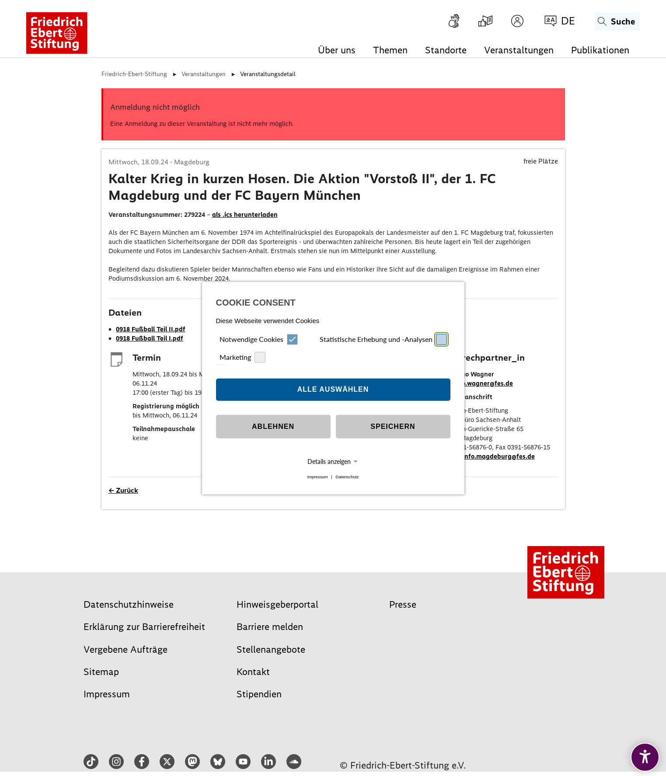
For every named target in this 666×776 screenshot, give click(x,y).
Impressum (317, 476)
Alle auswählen (333, 389)
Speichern (392, 426)
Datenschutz (347, 476)
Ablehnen (273, 426)
